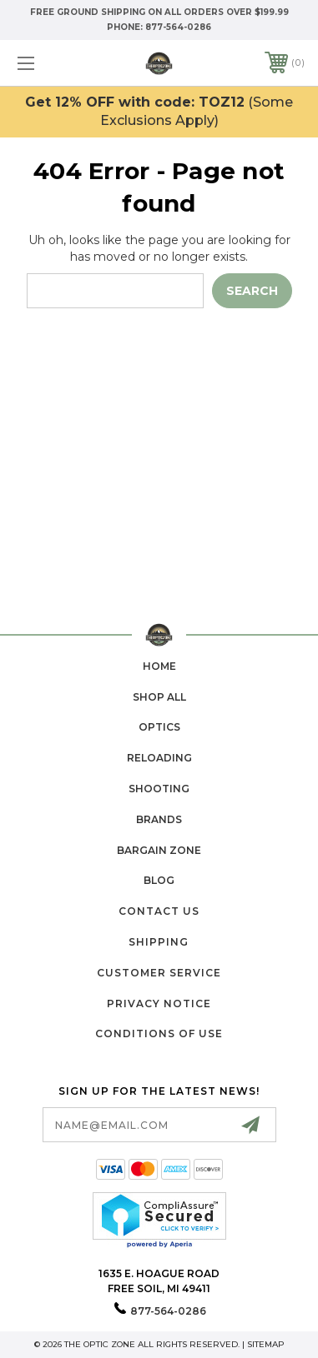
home (159, 666)
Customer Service (159, 972)
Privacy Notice (159, 1003)
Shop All (159, 697)
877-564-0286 (178, 27)
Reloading (159, 757)
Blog (159, 880)
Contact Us (159, 911)
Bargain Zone (159, 850)
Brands (159, 819)
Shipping (159, 942)
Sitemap (266, 1344)
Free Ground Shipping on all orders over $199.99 (159, 12)
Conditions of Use (159, 1033)
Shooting (159, 788)
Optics (159, 727)
